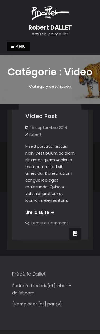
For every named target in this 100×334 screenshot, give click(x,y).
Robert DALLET (50, 27)
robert (35, 134)
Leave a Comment (49, 223)
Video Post (41, 116)
